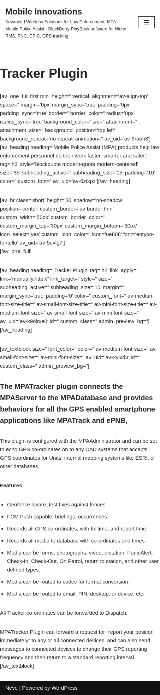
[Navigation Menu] (146, 22)
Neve (11, 688)
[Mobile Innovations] (66, 22)
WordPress (65, 688)
